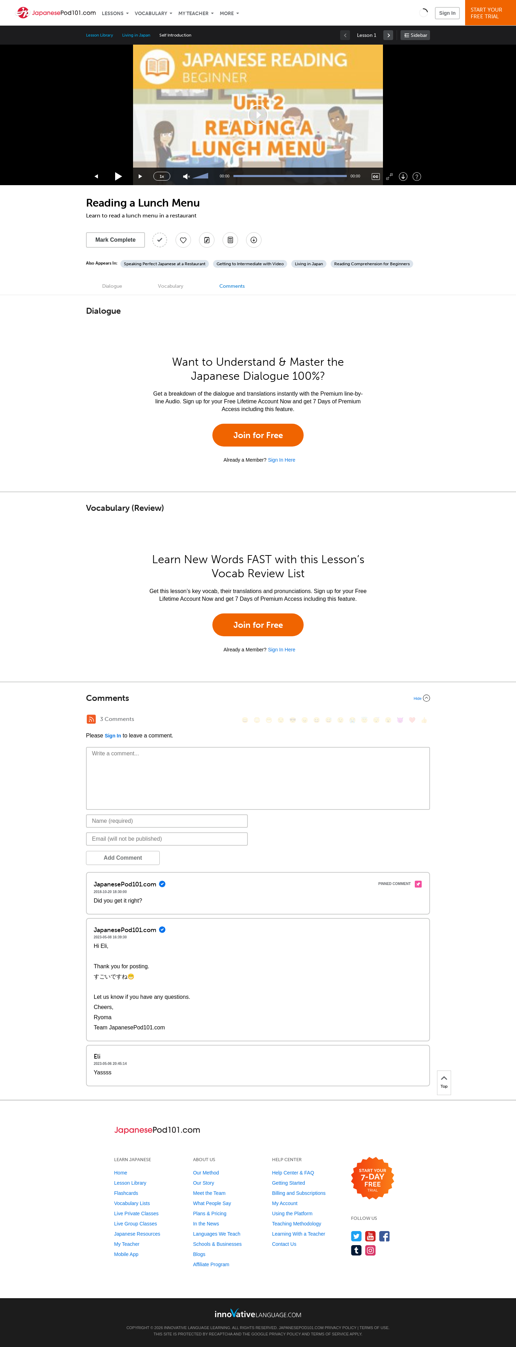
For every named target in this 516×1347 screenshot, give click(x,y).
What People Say (212, 1203)
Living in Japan (136, 35)
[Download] (403, 176)
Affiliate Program (211, 1264)
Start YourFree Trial (491, 13)
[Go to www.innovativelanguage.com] (258, 1312)
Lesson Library (99, 35)
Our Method (206, 1173)
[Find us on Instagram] (370, 1250)
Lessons (113, 14)
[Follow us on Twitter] (356, 1236)
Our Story (203, 1183)
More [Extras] (227, 14)
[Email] (167, 839)
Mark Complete (115, 240)
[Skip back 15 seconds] (96, 176)
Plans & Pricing (209, 1213)
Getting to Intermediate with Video (250, 263)
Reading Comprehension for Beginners (372, 263)
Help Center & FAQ (293, 1173)
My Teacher (193, 14)
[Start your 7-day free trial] (372, 1178)
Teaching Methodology (296, 1223)
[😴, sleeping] (376, 720)
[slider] (201, 176)
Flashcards (126, 1193)
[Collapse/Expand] (258, 698)
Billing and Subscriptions (299, 1193)
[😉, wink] (340, 720)
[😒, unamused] (281, 720)
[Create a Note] (206, 240)
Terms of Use (374, 1328)
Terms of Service (330, 1334)
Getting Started (288, 1183)
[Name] (167, 821)
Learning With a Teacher (298, 1234)
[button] (423, 12)
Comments (232, 286)
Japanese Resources (137, 1234)
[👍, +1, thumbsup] (424, 720)
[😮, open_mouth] (388, 720)
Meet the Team (209, 1193)
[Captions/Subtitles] (375, 176)
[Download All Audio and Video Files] (254, 240)
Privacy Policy (340, 1328)
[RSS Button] (91, 719)
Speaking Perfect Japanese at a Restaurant (164, 263)
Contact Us (284, 1244)
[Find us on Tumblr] (356, 1250)
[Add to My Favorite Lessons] (183, 240)
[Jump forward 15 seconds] (141, 176)
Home (120, 1173)
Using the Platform (292, 1213)
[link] (388, 35)
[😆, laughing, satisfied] (317, 720)
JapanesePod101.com (301, 1328)
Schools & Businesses (217, 1244)
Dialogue (112, 286)
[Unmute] (186, 176)
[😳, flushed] (257, 720)
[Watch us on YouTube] (370, 1236)
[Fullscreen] (389, 176)
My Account (284, 1203)
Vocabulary (151, 14)
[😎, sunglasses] (293, 720)
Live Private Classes (136, 1213)
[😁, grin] (269, 720)
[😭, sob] (352, 720)
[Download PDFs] (230, 240)
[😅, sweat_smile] (329, 720)
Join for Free (258, 435)
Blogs (199, 1254)
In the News (206, 1223)
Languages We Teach (216, 1234)
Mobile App (126, 1254)
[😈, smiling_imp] (400, 720)
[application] (258, 115)
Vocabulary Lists (132, 1203)
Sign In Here (281, 460)
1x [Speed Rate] (162, 176)
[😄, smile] (245, 720)
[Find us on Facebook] (384, 1236)
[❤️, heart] (412, 720)
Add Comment (123, 858)
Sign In (447, 13)
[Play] (118, 176)
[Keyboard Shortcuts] (416, 176)
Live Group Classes (135, 1223)
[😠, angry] (305, 720)
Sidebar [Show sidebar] (419, 35)
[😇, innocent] (364, 720)
